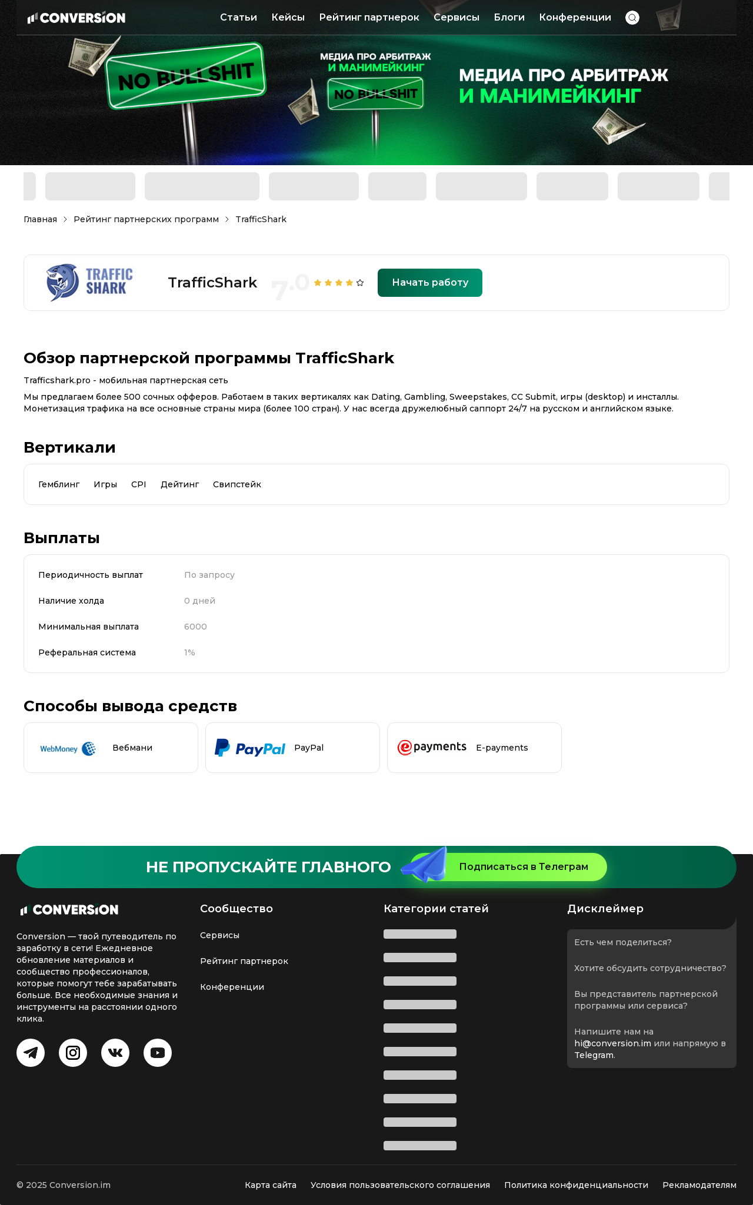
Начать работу (430, 282)
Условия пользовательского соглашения (400, 1185)
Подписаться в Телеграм (499, 867)
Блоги (509, 17)
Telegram (594, 1055)
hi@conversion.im (612, 1043)
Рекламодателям (699, 1185)
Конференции (575, 17)
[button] (632, 18)
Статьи (238, 17)
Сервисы (456, 17)
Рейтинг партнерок (369, 17)
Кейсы (288, 17)
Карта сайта (270, 1185)
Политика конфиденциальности (576, 1185)
